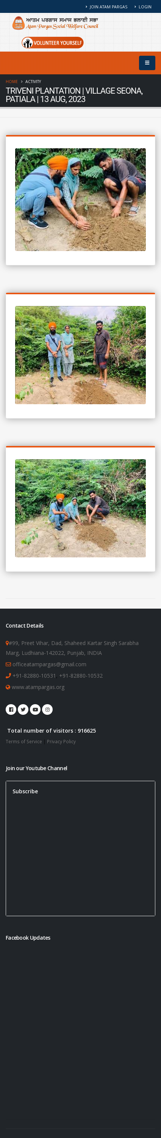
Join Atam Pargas (106, 6)
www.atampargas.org (37, 687)
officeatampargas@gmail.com (49, 664)
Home (12, 81)
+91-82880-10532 (81, 675)
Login (143, 6)
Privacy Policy (61, 741)
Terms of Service (24, 741)
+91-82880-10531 (34, 675)
